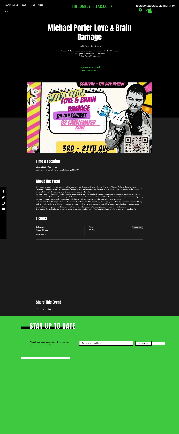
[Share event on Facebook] (37, 309)
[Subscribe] (143, 343)
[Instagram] (3, 203)
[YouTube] (3, 209)
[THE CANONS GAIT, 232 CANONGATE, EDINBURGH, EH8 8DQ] (155, 6)
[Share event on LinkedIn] (49, 309)
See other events (90, 70)
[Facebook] (3, 191)
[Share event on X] (43, 309)
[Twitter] (3, 197)
